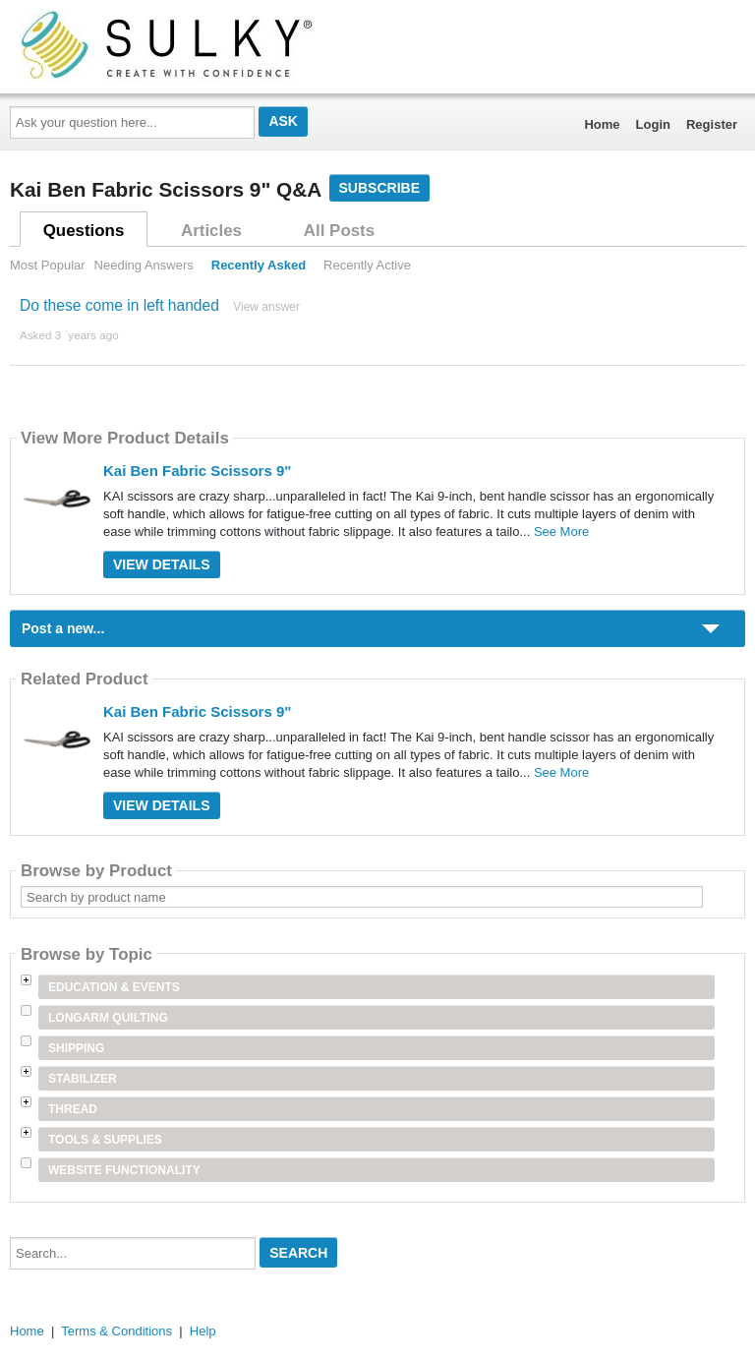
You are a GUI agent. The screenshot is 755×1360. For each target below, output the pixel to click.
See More (561, 531)
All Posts (339, 230)
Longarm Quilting (108, 1018)
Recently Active (367, 265)
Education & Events (114, 987)
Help (203, 1331)
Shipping (76, 1048)
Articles (211, 230)
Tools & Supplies (105, 1140)
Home (601, 124)
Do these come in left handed (119, 305)
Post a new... (63, 628)
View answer (266, 307)
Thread (72, 1109)
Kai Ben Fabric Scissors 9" (197, 470)
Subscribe (379, 188)
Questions (84, 230)
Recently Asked (258, 265)
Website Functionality (124, 1170)
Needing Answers (144, 265)
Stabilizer (82, 1079)
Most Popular (48, 265)
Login (653, 124)
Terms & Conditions (116, 1331)
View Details (161, 564)
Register (711, 124)
